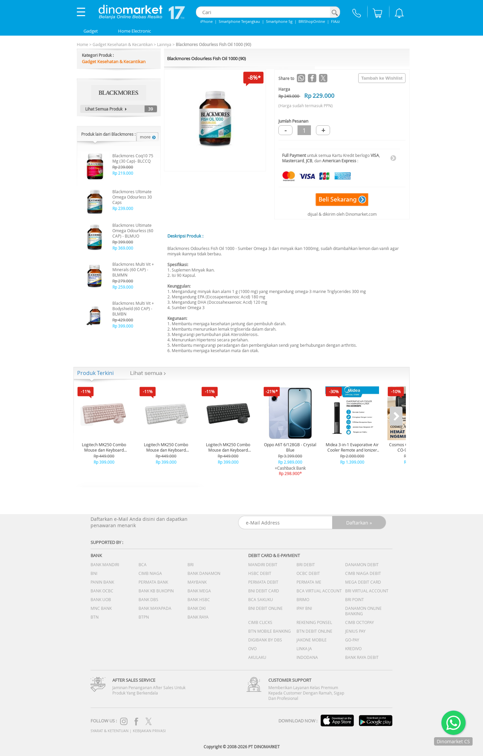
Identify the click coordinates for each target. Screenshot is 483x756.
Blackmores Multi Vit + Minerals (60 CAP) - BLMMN (133, 269)
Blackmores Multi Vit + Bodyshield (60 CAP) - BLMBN (133, 308)
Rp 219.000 (122, 173)
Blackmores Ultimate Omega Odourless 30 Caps (132, 197)
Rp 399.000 (122, 242)
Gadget (91, 31)
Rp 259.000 (122, 287)
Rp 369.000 (122, 248)
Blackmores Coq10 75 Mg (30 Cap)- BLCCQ (132, 158)
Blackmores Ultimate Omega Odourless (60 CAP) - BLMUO (132, 230)
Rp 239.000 (122, 167)
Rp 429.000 (122, 320)
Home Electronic (134, 31)
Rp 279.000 (122, 281)
